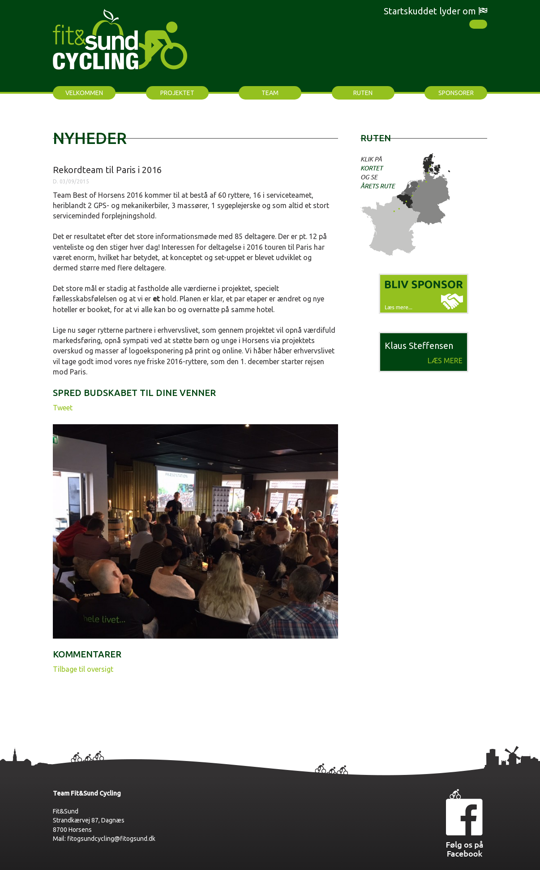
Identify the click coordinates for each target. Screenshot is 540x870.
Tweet (63, 408)
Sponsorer (456, 92)
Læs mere (445, 361)
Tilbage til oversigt (83, 669)
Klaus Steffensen (419, 345)
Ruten (363, 92)
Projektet (177, 92)
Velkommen (84, 92)
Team (270, 92)
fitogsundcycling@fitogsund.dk (111, 838)
